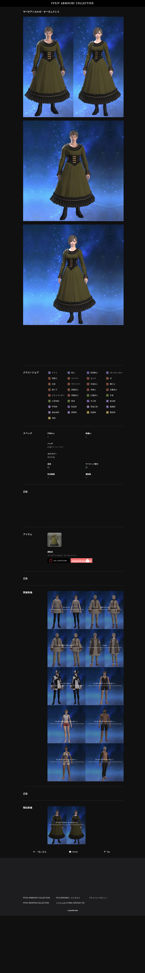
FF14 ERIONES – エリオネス (68, 955)
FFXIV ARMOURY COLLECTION (72, 3)
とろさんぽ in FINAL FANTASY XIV (70, 960)
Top (107, 909)
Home (73, 909)
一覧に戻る (39, 909)
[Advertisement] (73, 344)
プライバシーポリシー (98, 955)
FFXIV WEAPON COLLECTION (36, 960)
